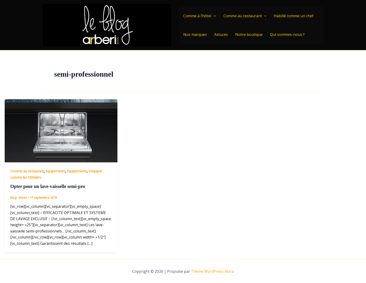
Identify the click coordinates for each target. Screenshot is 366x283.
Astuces (221, 34)
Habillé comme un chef (293, 15)
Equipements (55, 171)
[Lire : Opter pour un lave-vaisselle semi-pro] (61, 130)
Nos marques (195, 34)
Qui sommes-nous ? (287, 34)
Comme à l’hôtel (199, 16)
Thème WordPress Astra (212, 271)
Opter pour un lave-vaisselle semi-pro (47, 186)
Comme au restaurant (245, 16)
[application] (213, 16)
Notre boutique (249, 34)
